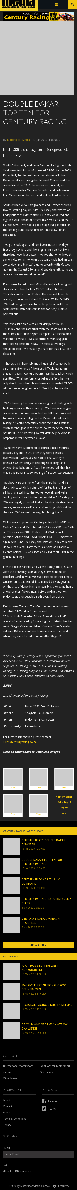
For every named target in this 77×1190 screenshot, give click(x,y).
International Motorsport (18, 1066)
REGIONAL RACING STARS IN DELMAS (47, 1004)
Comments (23, 1171)
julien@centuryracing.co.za (20, 742)
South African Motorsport (55, 1066)
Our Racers (46, 1072)
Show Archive (38, 945)
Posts (7, 1171)
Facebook (51, 1101)
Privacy (7, 1124)
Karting (7, 1072)
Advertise (8, 1112)
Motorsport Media (18, 139)
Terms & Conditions (14, 1118)
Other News (10, 1078)
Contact (7, 1106)
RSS (5, 1164)
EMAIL (6, 1148)
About (6, 1100)
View (13, 779)
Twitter (49, 1108)
